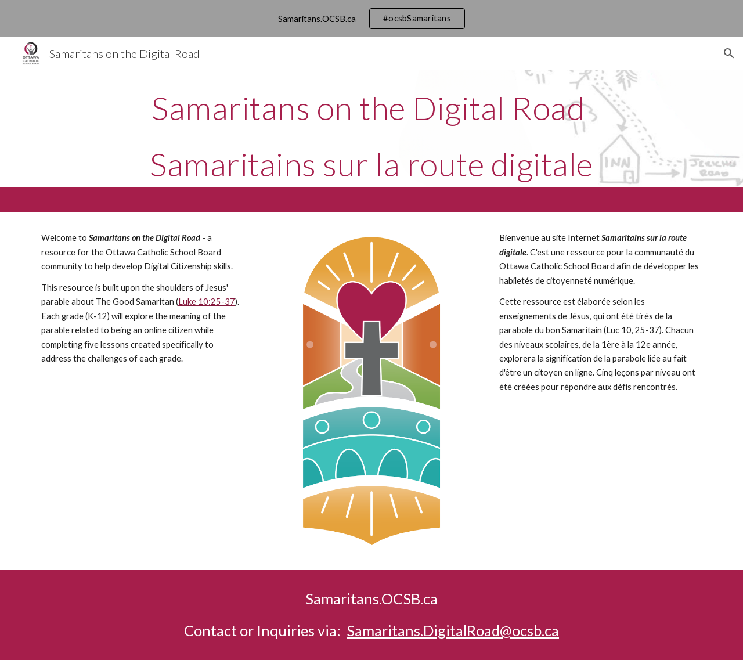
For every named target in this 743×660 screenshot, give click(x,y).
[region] (371, 18)
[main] (371, 141)
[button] (729, 53)
